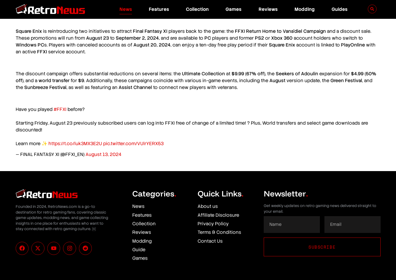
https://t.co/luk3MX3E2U (75, 144)
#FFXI (60, 109)
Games (233, 9)
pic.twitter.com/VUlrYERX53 (133, 144)
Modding (305, 9)
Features (159, 9)
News (125, 9)
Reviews (268, 9)
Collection (197, 9)
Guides (340, 9)
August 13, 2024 (103, 154)
